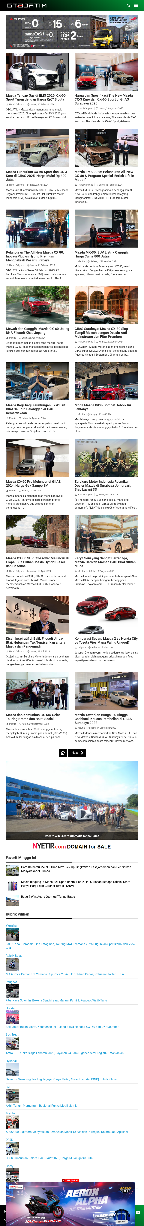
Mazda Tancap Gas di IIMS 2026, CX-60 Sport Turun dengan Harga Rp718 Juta (36, 97)
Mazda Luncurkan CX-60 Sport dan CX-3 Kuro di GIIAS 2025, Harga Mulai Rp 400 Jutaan (36, 176)
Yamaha (11, 925)
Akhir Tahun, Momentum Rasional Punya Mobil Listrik (41, 1105)
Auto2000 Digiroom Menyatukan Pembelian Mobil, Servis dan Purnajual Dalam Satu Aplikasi (67, 1132)
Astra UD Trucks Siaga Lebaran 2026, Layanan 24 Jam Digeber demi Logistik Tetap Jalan (65, 1053)
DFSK (9, 1140)
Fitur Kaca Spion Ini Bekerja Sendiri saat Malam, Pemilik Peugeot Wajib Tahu (56, 1000)
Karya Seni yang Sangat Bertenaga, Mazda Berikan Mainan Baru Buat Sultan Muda (105, 562)
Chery (10, 1166)
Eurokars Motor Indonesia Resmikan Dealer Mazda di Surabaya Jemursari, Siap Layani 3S (103, 485)
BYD (8, 1087)
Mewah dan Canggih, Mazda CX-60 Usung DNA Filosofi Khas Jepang (37, 331)
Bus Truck (12, 1034)
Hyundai (11, 1061)
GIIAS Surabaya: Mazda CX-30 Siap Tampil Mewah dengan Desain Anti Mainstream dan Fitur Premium (101, 333)
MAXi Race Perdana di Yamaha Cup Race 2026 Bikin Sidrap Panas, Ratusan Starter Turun (65, 974)
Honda (10, 1008)
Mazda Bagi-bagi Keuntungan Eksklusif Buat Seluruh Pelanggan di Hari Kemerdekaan (35, 409)
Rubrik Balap (14, 955)
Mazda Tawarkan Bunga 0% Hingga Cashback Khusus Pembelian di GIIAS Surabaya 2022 (103, 719)
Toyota (10, 1113)
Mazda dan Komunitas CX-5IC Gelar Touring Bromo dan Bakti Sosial (33, 717)
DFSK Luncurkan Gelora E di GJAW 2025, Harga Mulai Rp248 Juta (49, 1158)
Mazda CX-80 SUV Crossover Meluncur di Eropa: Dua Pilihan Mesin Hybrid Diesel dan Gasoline (37, 562)
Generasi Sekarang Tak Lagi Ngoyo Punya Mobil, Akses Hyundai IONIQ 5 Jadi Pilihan (62, 1079)
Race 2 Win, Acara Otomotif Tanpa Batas (72, 836)
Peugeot (11, 982)
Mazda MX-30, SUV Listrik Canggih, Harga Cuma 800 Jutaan (101, 254)
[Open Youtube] (138, 1212)
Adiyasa (82, 647)
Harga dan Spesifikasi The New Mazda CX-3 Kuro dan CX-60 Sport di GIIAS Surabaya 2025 (104, 99)
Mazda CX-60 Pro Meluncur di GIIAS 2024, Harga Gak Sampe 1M (33, 483)
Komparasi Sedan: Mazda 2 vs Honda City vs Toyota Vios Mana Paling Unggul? (106, 640)
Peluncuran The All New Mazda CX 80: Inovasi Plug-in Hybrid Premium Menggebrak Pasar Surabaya (35, 256)
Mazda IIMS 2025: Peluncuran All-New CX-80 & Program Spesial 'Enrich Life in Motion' (104, 176)
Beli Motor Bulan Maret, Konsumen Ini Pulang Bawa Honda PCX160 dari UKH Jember (62, 1027)
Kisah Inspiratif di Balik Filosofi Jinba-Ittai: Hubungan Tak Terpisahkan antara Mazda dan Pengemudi (35, 642)
